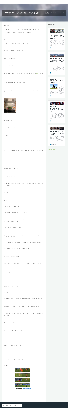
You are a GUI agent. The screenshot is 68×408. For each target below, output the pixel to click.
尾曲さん (37, 73)
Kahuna (59, 403)
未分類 (48, 12)
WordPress (64, 403)
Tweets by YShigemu (52, 149)
